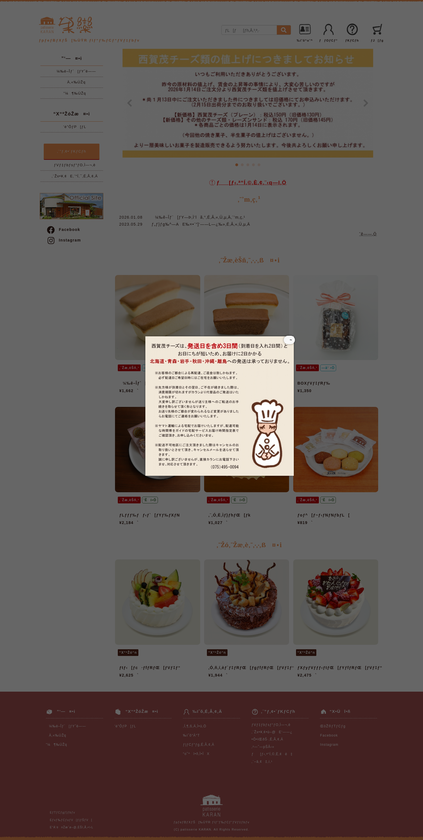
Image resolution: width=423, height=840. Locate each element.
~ (289, 340)
